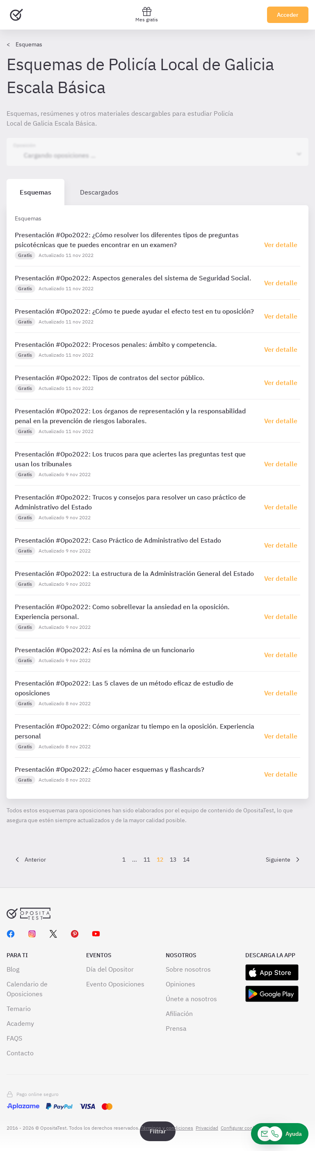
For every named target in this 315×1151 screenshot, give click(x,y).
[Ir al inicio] (16, 15)
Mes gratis (146, 15)
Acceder (288, 14)
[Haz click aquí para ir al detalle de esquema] (282, 245)
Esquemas (29, 44)
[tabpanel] (157, 502)
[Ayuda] (279, 1133)
